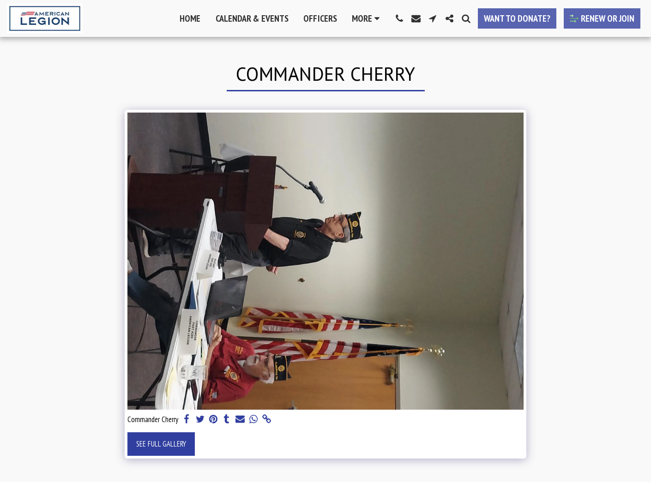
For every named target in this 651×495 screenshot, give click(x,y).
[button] (399, 18)
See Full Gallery (161, 444)
